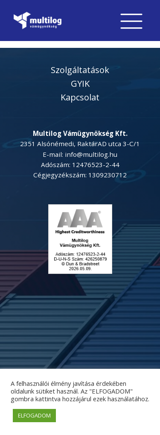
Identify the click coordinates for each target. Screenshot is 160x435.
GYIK (80, 83)
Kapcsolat (80, 97)
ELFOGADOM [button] (34, 415)
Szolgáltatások (80, 70)
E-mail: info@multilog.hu (80, 154)
